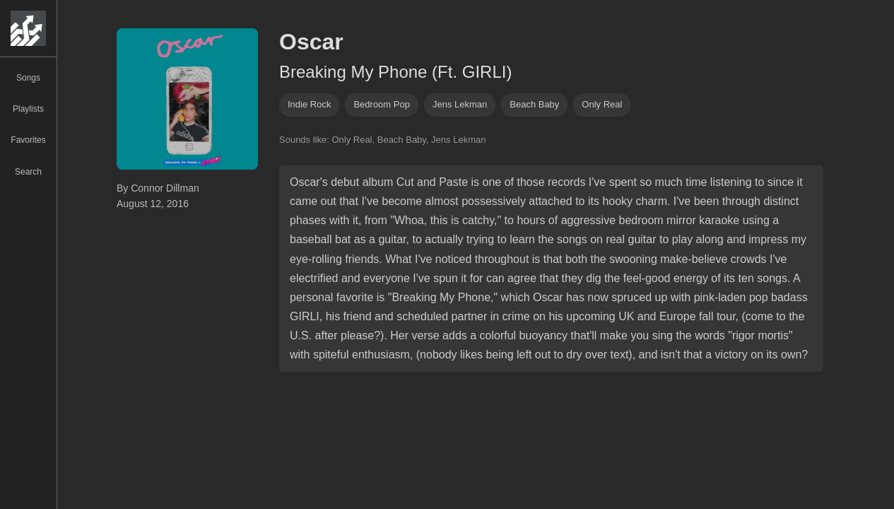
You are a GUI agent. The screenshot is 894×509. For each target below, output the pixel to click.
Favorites (28, 140)
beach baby (534, 104)
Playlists (28, 109)
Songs (28, 78)
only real (602, 104)
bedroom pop (381, 104)
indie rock (309, 104)
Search (28, 172)
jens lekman (460, 104)
